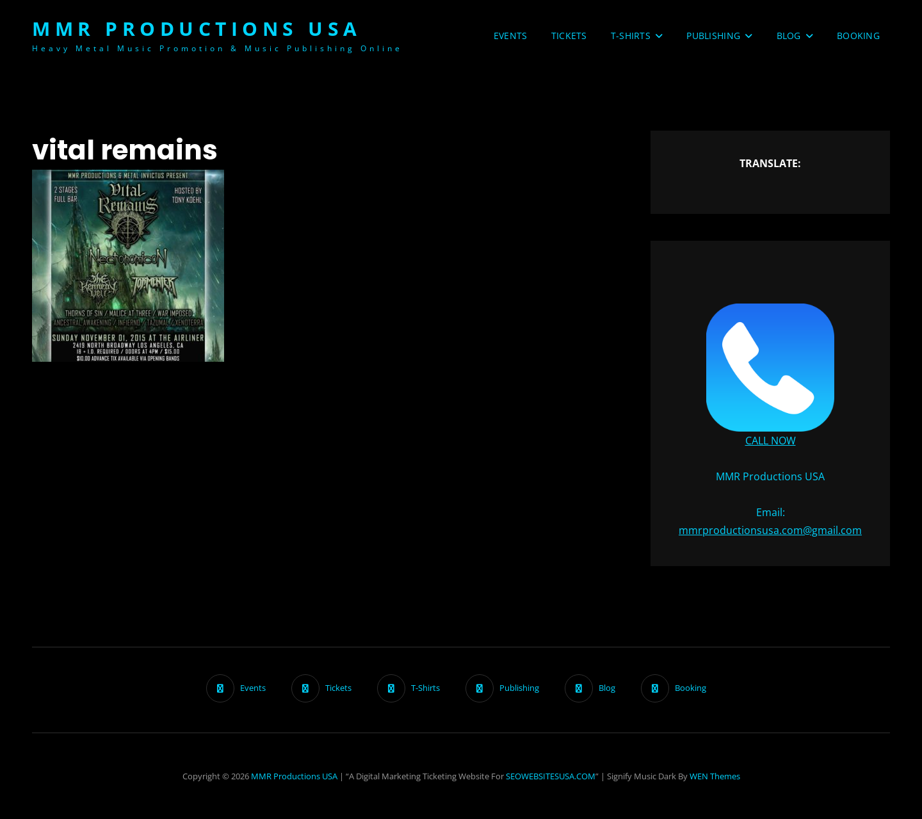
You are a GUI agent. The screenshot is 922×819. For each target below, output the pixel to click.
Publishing (713, 35)
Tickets (569, 35)
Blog (789, 35)
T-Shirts (631, 35)
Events (511, 35)
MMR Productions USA (197, 28)
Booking (858, 35)
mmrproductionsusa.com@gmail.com (770, 530)
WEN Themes (715, 776)
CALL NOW (770, 441)
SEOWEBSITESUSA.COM (550, 776)
